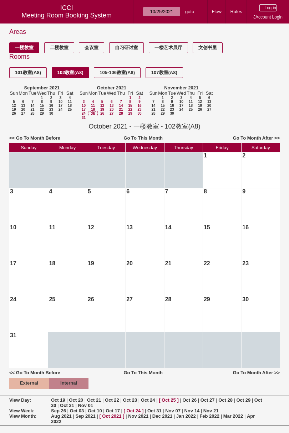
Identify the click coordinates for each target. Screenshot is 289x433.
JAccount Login (268, 17)
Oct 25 (169, 400)
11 (70, 102)
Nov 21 (211, 410)
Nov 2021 (138, 416)
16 (51, 106)
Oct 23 (130, 400)
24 (60, 109)
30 (51, 113)
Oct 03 (77, 410)
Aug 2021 (61, 416)
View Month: (22, 416)
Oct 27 (208, 400)
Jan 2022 (186, 416)
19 (14, 109)
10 (60, 102)
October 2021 (111, 87)
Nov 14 (191, 410)
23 (51, 109)
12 (14, 106)
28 (32, 113)
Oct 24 (148, 400)
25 (70, 109)
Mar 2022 (233, 416)
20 (23, 109)
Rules (236, 11)
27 (23, 113)
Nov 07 (173, 410)
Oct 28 (225, 400)
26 (14, 113)
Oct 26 (189, 400)
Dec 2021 (162, 416)
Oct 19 (58, 400)
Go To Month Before (38, 138)
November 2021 (181, 87)
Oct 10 (95, 410)
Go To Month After (253, 138)
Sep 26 (58, 410)
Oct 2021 (111, 416)
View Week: (22, 410)
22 (42, 109)
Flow (216, 11)
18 (70, 106)
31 (84, 118)
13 (23, 106)
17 (60, 106)
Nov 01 (85, 405)
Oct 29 (244, 400)
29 (42, 113)
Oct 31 (67, 405)
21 (32, 109)
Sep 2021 (85, 416)
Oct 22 (112, 400)
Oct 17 (113, 410)
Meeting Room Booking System (67, 15)
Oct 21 (94, 400)
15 (42, 106)
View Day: (20, 400)
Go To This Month (143, 138)
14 (32, 106)
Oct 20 (76, 400)
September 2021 (42, 87)
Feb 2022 (209, 416)
